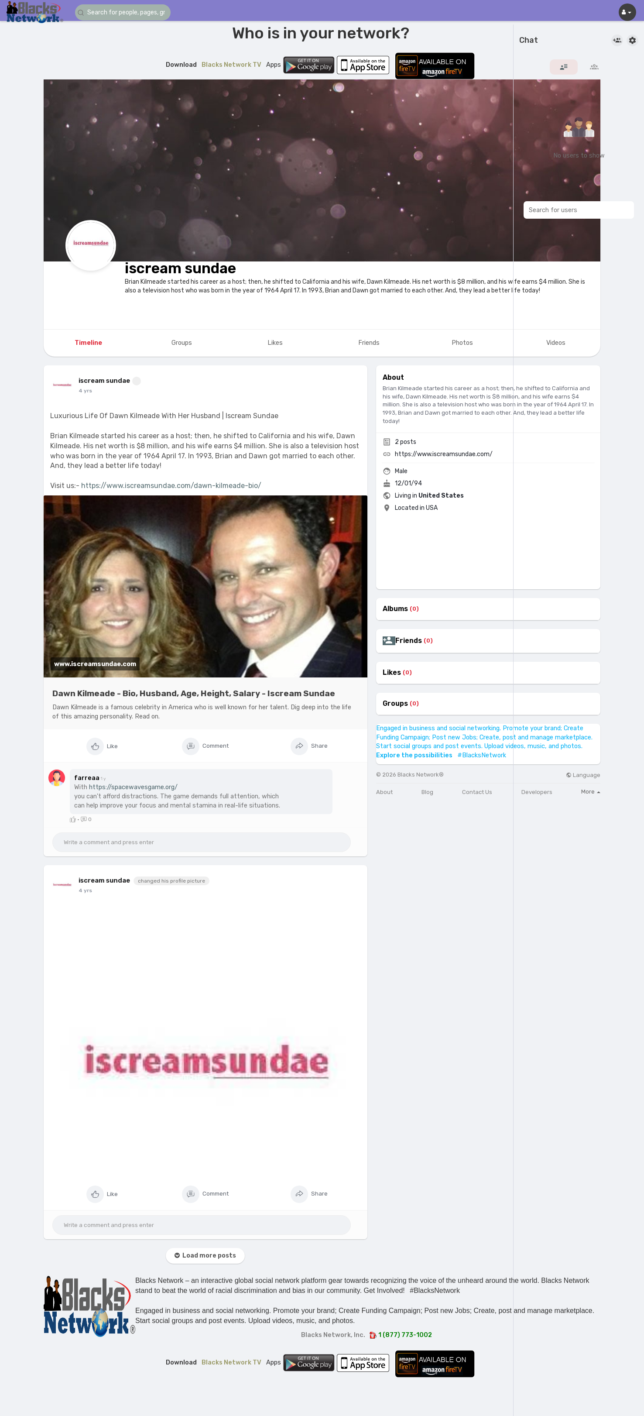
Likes (392, 672)
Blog (427, 792)
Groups (395, 703)
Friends (408, 640)
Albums (395, 608)
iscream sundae (180, 268)
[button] (127, 12)
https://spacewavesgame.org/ (133, 787)
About (384, 792)
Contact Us (477, 792)
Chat (528, 40)
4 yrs (85, 391)
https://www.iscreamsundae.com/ (444, 454)
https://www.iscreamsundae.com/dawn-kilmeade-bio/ (171, 485)
